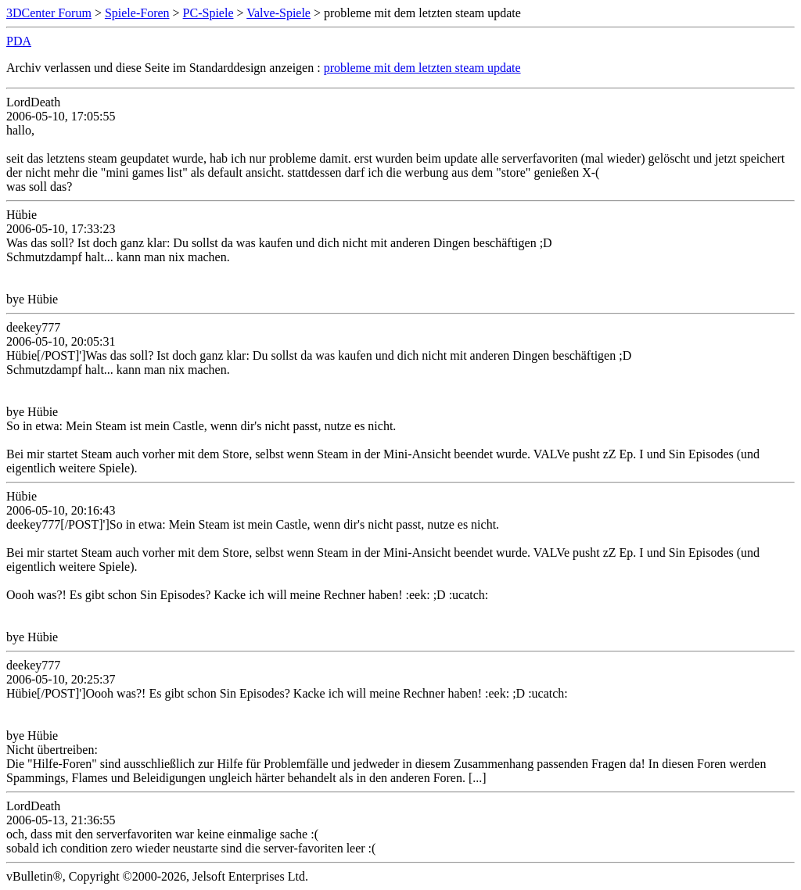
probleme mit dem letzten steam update (422, 67)
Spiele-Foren (137, 13)
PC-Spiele (208, 13)
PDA (18, 41)
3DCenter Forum (49, 13)
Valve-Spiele (278, 13)
